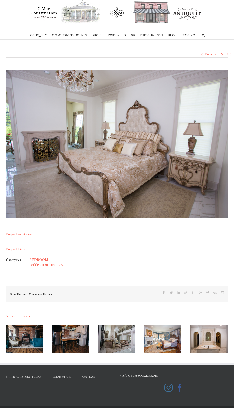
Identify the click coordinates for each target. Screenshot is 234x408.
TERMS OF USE (62, 376)
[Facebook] (180, 388)
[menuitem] (40, 35)
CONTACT (89, 376)
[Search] (203, 35)
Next (224, 54)
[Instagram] (168, 388)
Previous (210, 54)
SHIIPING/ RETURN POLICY (24, 376)
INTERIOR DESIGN (46, 265)
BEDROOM (38, 260)
